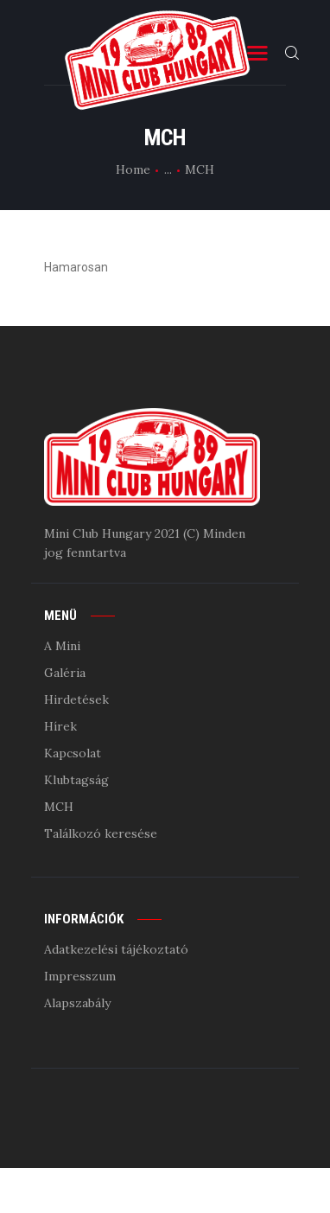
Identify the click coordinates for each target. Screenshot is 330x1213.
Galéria (65, 672)
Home (133, 169)
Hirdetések (76, 699)
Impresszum (80, 976)
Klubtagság (76, 780)
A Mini (62, 646)
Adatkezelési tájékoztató (116, 949)
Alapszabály (77, 1003)
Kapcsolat (72, 753)
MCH (58, 806)
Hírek (60, 726)
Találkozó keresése (100, 833)
